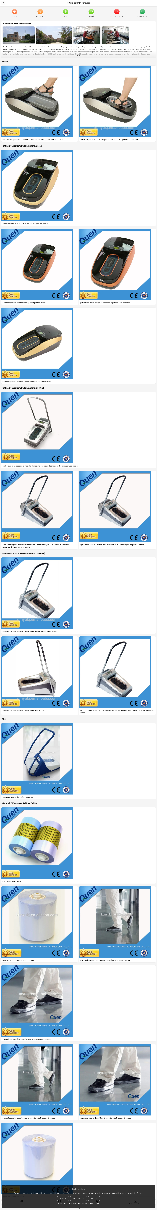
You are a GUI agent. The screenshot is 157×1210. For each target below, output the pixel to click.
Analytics (73, 1203)
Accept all (63, 1198)
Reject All (94, 1198)
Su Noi (14, 16)
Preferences (83, 1203)
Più (78, 56)
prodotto (40, 16)
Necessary (62, 1203)
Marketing (94, 1203)
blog (66, 16)
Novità (91, 16)
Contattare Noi (142, 16)
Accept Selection (78, 1198)
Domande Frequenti (117, 16)
